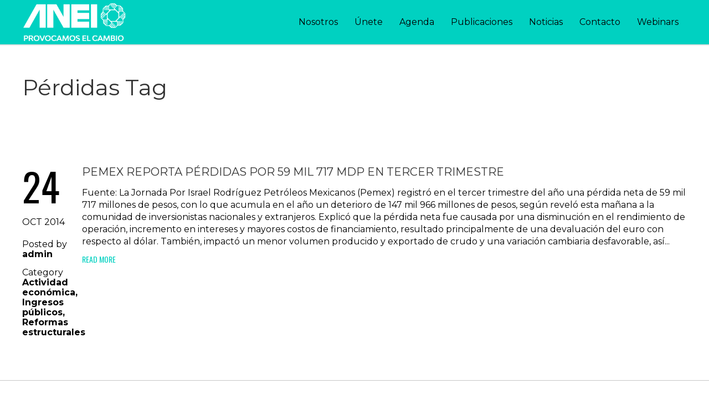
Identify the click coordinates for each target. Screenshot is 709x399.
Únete (368, 22)
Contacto (599, 22)
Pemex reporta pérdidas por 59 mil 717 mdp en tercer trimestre (293, 171)
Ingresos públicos (43, 307)
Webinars (658, 22)
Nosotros (318, 22)
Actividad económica (48, 287)
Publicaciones (481, 22)
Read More (99, 259)
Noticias (546, 22)
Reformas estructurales (53, 327)
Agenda (416, 22)
